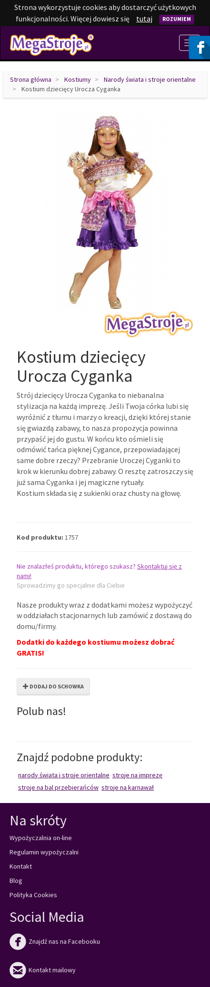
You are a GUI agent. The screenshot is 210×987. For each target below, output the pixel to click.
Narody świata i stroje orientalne (150, 79)
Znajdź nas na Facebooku (55, 941)
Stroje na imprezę (137, 775)
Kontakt (21, 866)
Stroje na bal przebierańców (58, 787)
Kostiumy (77, 79)
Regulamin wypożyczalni (44, 852)
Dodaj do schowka (53, 686)
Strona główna (30, 79)
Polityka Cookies (33, 894)
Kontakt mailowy (43, 970)
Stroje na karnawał (127, 787)
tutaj (144, 18)
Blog (16, 880)
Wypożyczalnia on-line (41, 837)
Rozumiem (176, 18)
